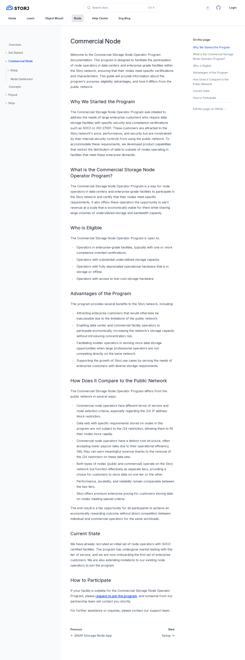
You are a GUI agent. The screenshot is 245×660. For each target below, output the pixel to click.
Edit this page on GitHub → (210, 108)
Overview (15, 44)
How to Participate (90, 580)
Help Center (100, 18)
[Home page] (17, 8)
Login (233, 7)
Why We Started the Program (102, 101)
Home (12, 18)
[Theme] (207, 7)
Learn (30, 18)
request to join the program (116, 596)
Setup (14, 70)
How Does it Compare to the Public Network (118, 380)
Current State (85, 533)
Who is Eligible (86, 228)
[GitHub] (218, 7)
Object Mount (54, 18)
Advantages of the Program (100, 293)
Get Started (15, 52)
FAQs (11, 103)
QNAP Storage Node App (91, 635)
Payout (12, 94)
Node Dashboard (22, 79)
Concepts (15, 86)
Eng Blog (124, 18)
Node (77, 18)
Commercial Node (20, 61)
